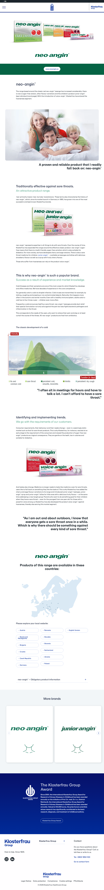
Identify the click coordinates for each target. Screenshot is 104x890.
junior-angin (43, 255)
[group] (29, 734)
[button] (98, 733)
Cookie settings (65, 881)
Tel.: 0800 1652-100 (82, 857)
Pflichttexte (78, 881)
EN (5, 1)
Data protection (39, 881)
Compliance (53, 881)
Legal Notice (26, 881)
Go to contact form (81, 862)
